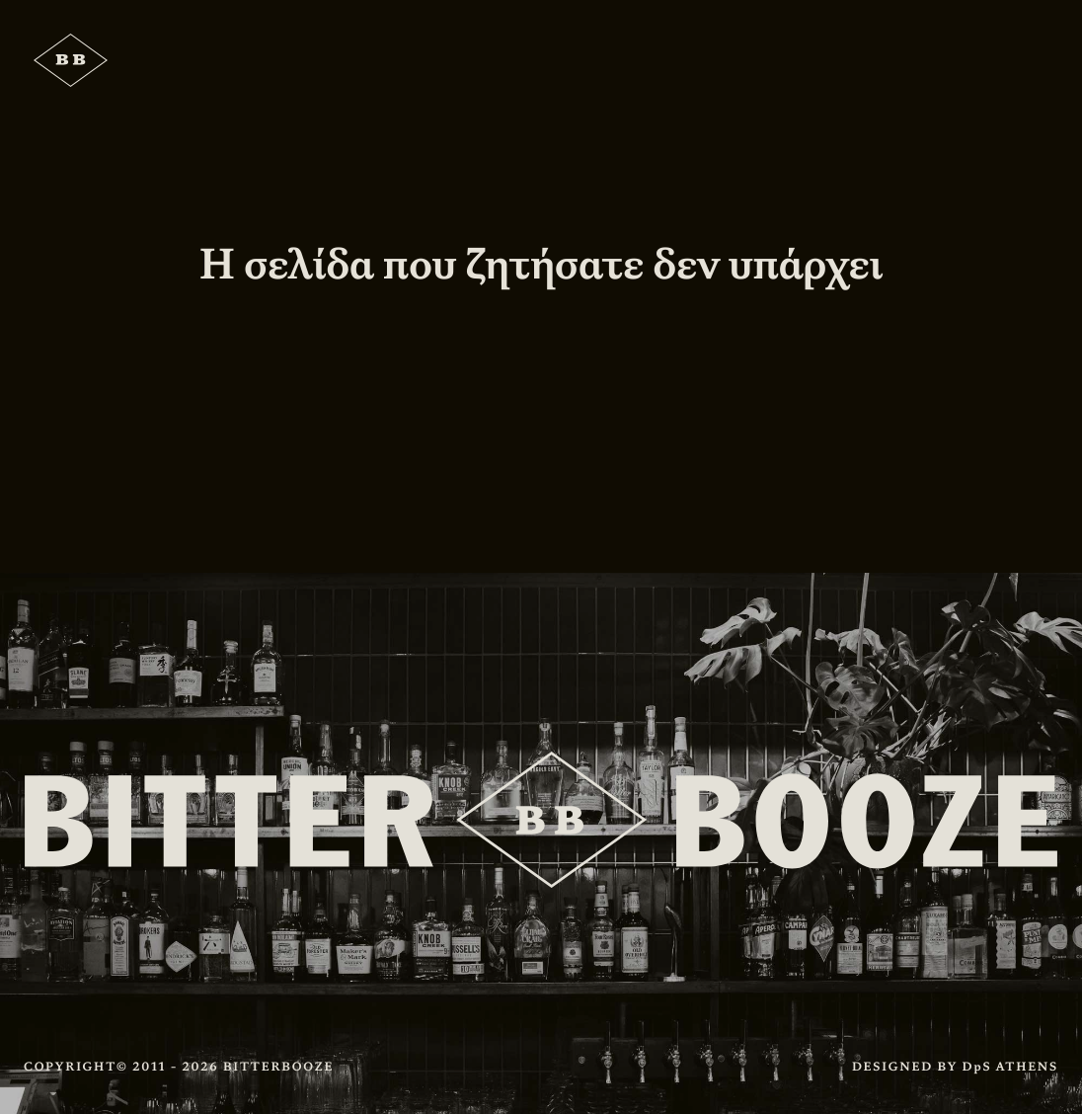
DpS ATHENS (1010, 1066)
